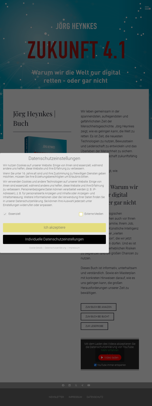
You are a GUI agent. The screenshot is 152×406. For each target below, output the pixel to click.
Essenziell (11, 211)
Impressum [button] (74, 245)
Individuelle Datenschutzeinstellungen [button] (54, 236)
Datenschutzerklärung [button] (56, 245)
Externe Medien (91, 211)
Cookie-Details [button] (36, 245)
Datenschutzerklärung (29, 198)
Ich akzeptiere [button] (54, 225)
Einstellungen (11, 202)
